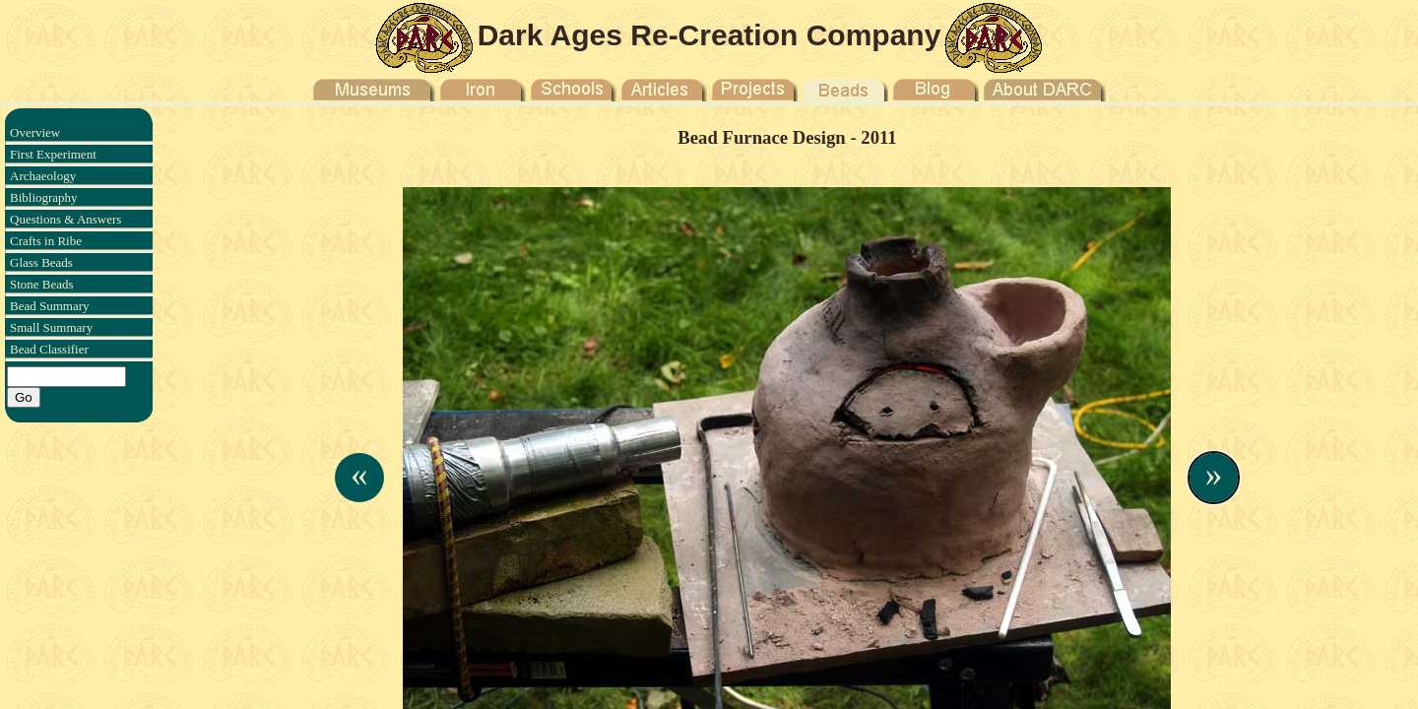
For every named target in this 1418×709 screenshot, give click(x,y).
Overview (35, 132)
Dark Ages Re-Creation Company (709, 35)
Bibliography (44, 197)
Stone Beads (42, 284)
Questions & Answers (65, 219)
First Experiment (53, 154)
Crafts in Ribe (46, 240)
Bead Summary (50, 305)
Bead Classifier (49, 349)
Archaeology (43, 175)
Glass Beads (41, 262)
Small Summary (51, 327)
